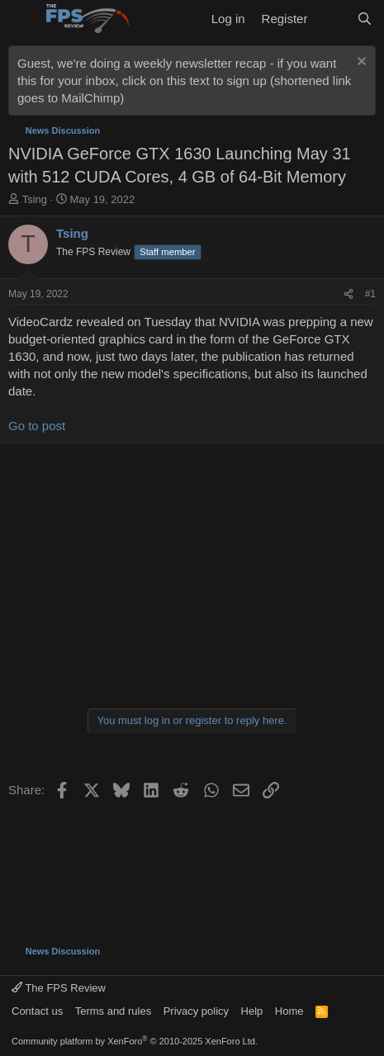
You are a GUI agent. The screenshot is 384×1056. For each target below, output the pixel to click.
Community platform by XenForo (135, 1041)
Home (289, 1011)
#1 (370, 294)
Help (252, 1011)
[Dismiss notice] (360, 63)
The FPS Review (59, 988)
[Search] (364, 18)
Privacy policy (196, 1011)
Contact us (37, 1011)
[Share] (348, 294)
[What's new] (331, 18)
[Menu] (22, 19)
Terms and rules (113, 1011)
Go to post (36, 426)
